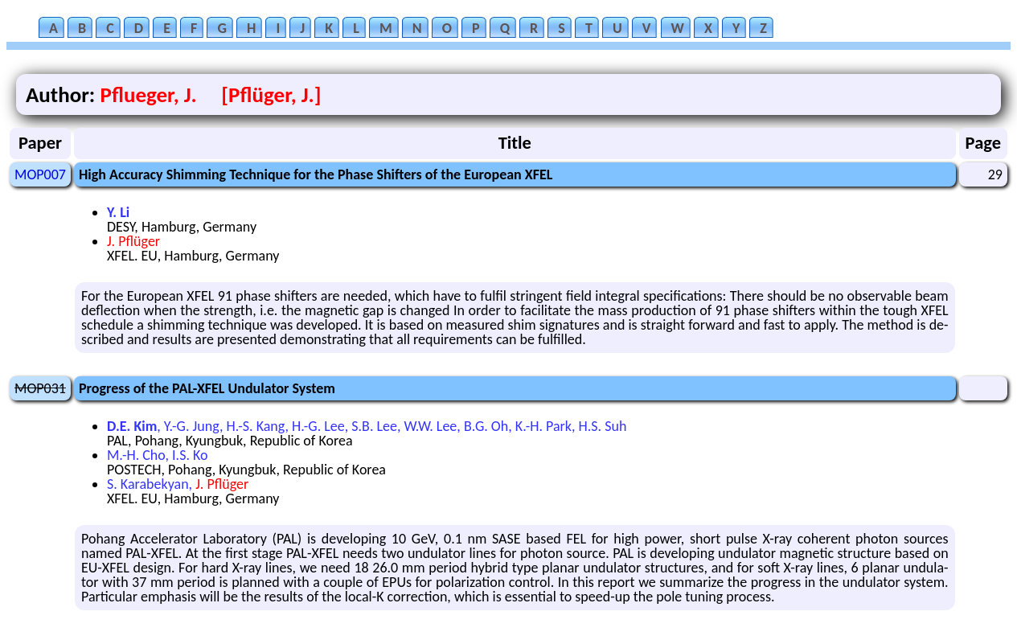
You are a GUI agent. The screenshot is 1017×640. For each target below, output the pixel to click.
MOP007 (40, 174)
